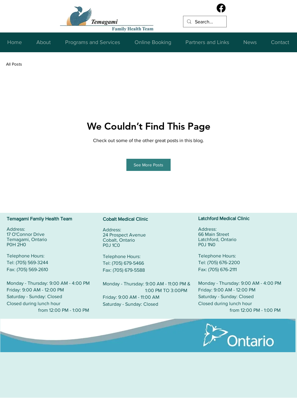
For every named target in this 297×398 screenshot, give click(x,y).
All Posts (14, 64)
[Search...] (204, 22)
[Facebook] (221, 8)
